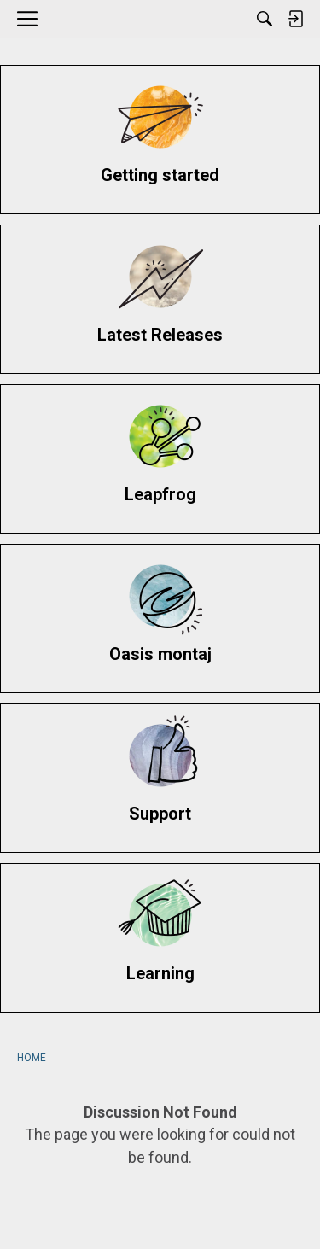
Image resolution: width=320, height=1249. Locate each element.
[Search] (264, 19)
